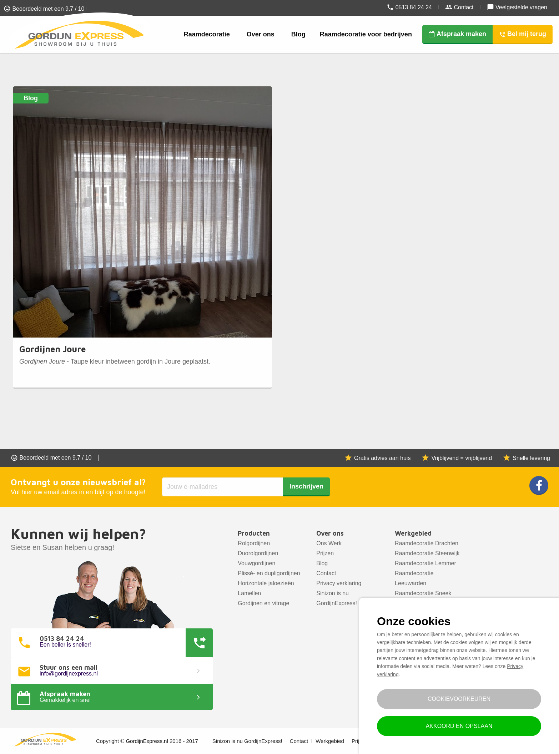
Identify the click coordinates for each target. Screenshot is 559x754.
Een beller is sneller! (65, 645)
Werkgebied (413, 533)
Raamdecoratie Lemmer (425, 563)
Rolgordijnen (254, 543)
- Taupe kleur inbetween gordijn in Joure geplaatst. (114, 361)
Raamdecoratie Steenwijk (427, 553)
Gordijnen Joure (52, 349)
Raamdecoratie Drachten (426, 543)
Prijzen (325, 553)
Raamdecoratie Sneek (423, 593)
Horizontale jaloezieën (266, 583)
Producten (254, 533)
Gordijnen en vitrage (263, 603)
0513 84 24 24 (409, 7)
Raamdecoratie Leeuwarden (414, 578)
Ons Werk (329, 543)
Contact (459, 7)
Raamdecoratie (207, 34)
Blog (298, 34)
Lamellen (249, 593)
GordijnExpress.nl (147, 741)
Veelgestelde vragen (517, 7)
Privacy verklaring (338, 583)
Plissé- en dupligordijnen (269, 573)
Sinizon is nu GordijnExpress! (336, 598)
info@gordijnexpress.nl (69, 674)
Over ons (261, 34)
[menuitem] (208, 34)
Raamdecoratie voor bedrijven (366, 34)
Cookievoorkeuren (459, 699)
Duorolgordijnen (258, 553)
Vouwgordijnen (256, 563)
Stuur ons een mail (68, 667)
